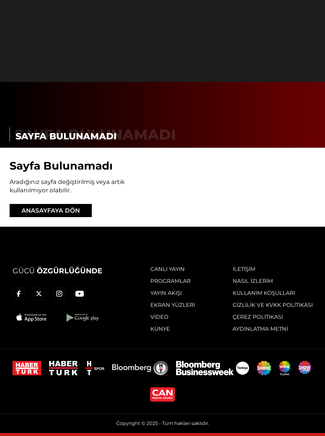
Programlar (170, 281)
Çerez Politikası (258, 317)
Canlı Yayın (167, 269)
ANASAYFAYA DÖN (51, 210)
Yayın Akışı (166, 293)
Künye (160, 329)
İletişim (244, 269)
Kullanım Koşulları (264, 293)
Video (159, 317)
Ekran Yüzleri (172, 305)
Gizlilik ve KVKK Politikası (273, 305)
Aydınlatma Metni (260, 329)
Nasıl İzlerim (253, 281)
